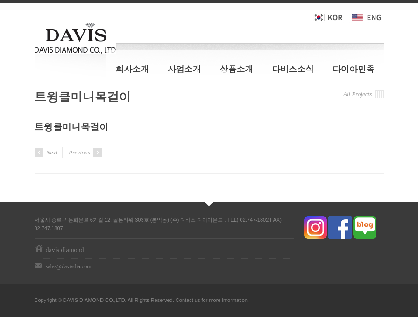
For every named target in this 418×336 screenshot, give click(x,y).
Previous (85, 152)
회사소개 (132, 69)
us (197, 300)
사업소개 (184, 69)
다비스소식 (293, 69)
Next (46, 152)
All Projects (363, 94)
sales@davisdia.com (69, 266)
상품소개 (237, 69)
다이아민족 (354, 69)
